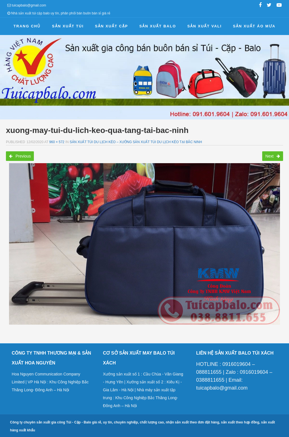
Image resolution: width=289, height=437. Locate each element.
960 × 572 (56, 142)
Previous (20, 156)
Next (272, 156)
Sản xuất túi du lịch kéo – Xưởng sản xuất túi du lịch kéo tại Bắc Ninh (136, 142)
